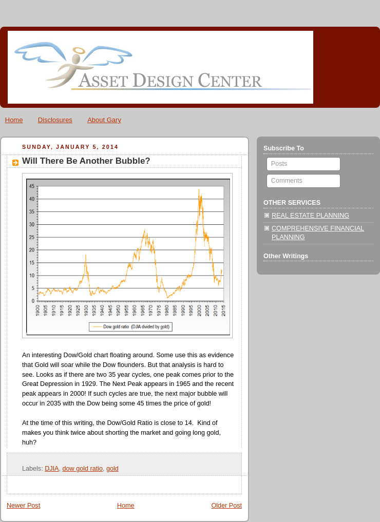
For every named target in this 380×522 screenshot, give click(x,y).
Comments (285, 180)
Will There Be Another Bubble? (86, 161)
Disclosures (55, 120)
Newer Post (23, 505)
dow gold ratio (83, 468)
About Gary (104, 120)
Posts (278, 163)
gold (112, 468)
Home (14, 120)
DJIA (52, 468)
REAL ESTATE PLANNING (310, 215)
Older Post (226, 505)
